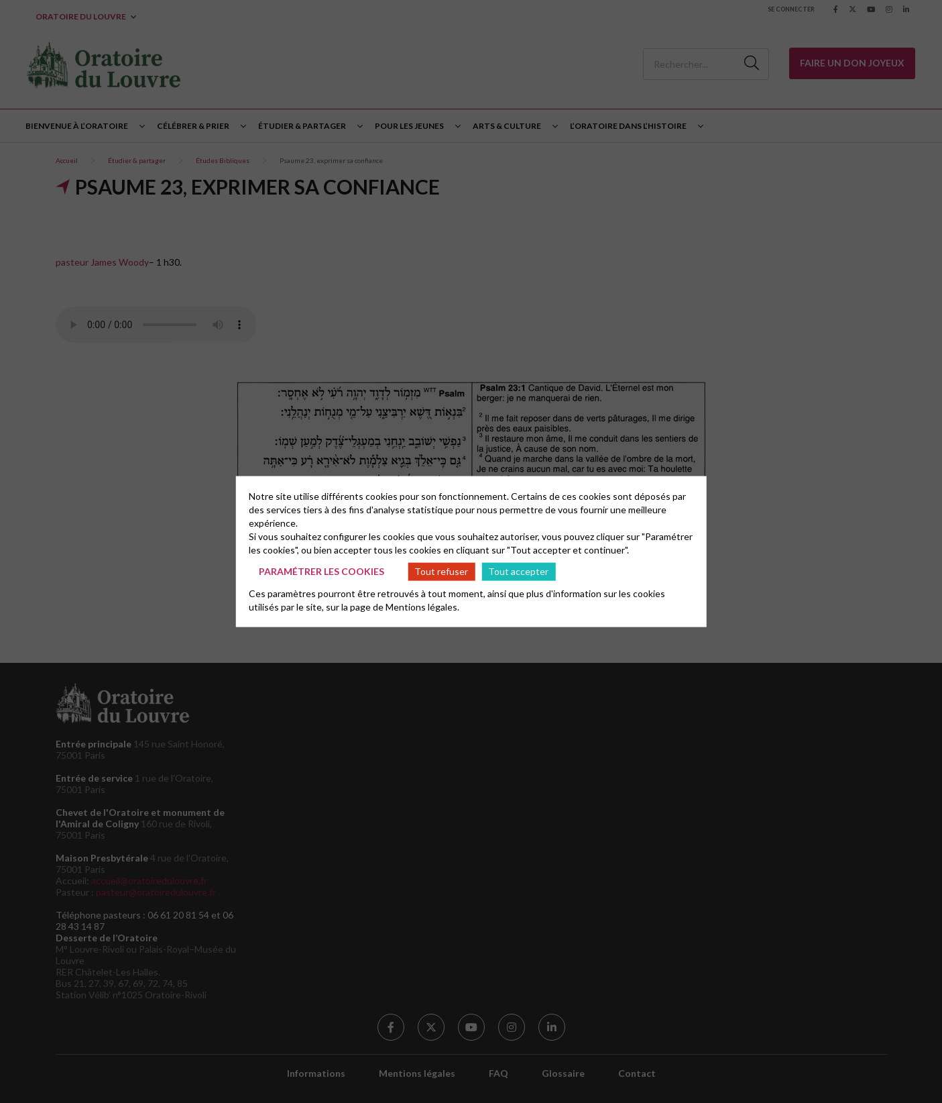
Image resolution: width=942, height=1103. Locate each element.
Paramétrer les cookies (321, 571)
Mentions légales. (422, 606)
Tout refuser (441, 571)
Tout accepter (518, 571)
